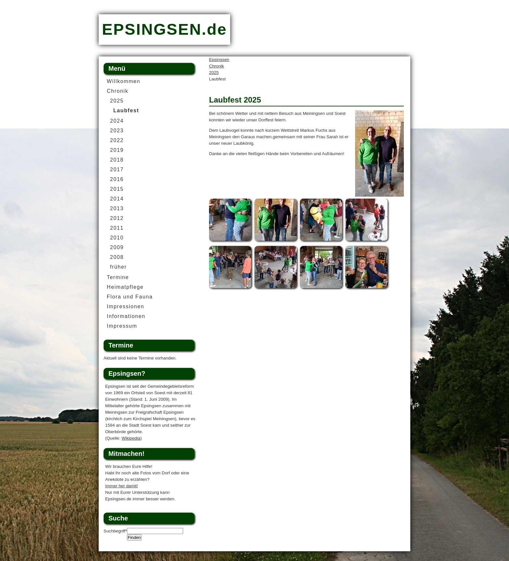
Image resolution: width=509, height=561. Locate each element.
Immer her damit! (121, 485)
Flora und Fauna (130, 296)
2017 (117, 169)
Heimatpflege (125, 287)
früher (118, 267)
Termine (118, 277)
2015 (117, 189)
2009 (117, 247)
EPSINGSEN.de (164, 29)
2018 (117, 160)
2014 (117, 198)
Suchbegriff (115, 531)
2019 (117, 150)
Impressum (122, 326)
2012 (117, 218)
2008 (117, 257)
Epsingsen (219, 59)
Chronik (216, 66)
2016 (117, 179)
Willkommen (123, 81)
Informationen (126, 316)
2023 (117, 130)
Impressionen (125, 306)
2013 (117, 208)
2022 (117, 140)
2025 (214, 72)
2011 (117, 228)
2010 (117, 237)
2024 (117, 121)
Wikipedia (130, 438)
